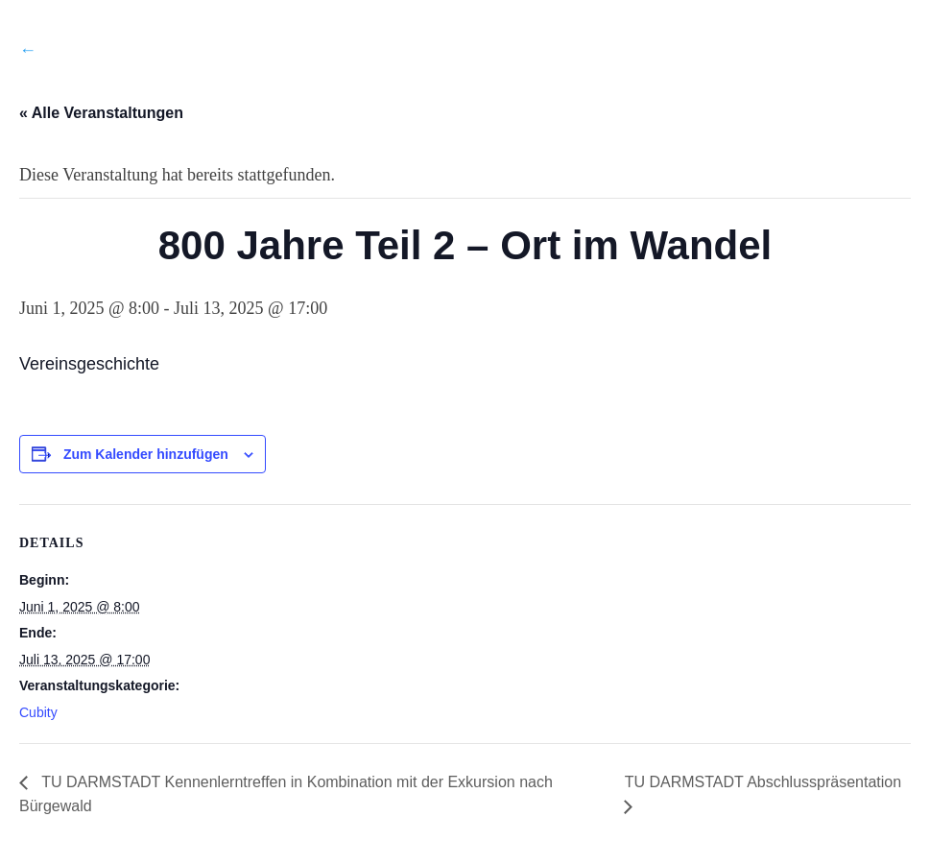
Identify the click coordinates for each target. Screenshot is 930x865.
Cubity (38, 712)
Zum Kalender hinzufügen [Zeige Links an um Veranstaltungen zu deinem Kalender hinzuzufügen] (145, 454)
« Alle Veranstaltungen (101, 113)
